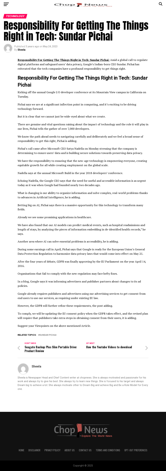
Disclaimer (34, 450)
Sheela (21, 49)
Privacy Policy (52, 450)
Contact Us (85, 450)
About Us (70, 450)
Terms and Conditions (108, 450)
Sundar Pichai (48, 335)
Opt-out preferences (135, 450)
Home (21, 450)
